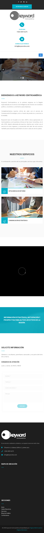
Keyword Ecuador (22, 6)
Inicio (2, 507)
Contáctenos (5, 516)
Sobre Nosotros (6, 509)
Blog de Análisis (6, 514)
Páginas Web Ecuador (36, 528)
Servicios (4, 512)
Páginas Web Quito (22, 530)
